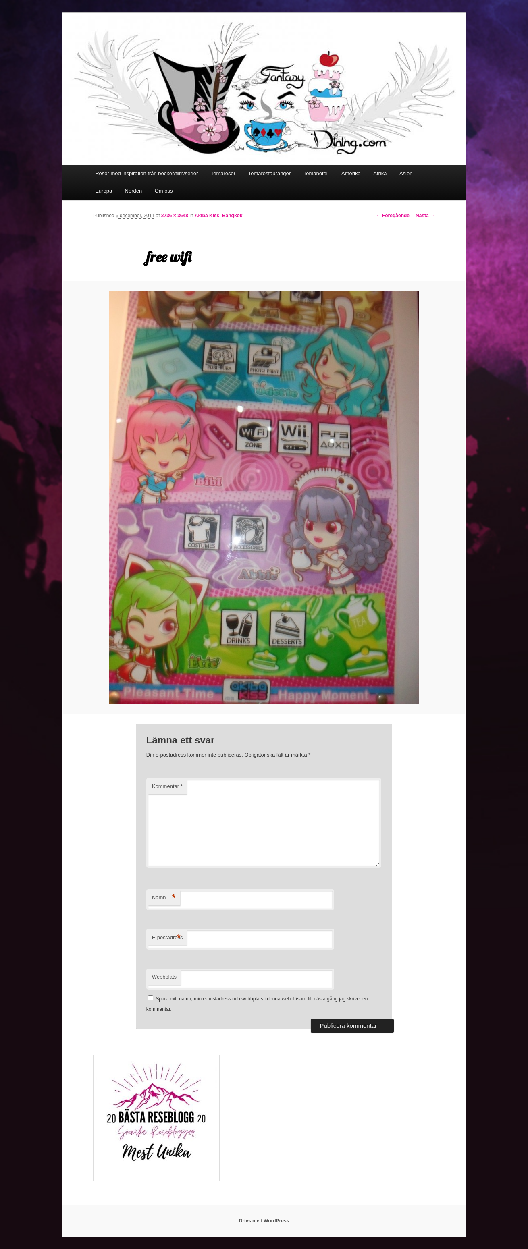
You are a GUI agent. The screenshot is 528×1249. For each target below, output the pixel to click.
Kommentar (167, 786)
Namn (164, 898)
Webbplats (164, 977)
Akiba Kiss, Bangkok (219, 215)
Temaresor (223, 173)
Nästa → (425, 215)
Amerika (351, 173)
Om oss (164, 191)
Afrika (380, 173)
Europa (103, 191)
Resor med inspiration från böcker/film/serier (146, 173)
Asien (406, 173)
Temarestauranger (269, 173)
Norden (133, 191)
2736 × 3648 (174, 215)
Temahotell (316, 173)
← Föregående (393, 215)
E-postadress (167, 938)
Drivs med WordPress (264, 1221)
